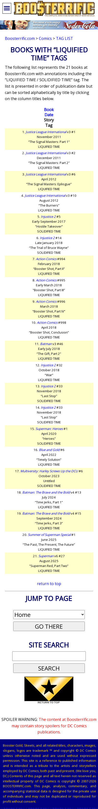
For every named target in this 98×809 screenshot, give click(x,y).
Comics (45, 38)
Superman (46, 556)
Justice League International (46, 132)
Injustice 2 (48, 216)
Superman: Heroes (49, 429)
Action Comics (46, 259)
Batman (46, 344)
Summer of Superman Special (49, 534)
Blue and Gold (49, 450)
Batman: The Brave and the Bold (46, 492)
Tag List (64, 38)
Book (49, 109)
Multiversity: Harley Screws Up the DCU (49, 471)
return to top (49, 583)
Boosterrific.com (20, 38)
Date (48, 114)
